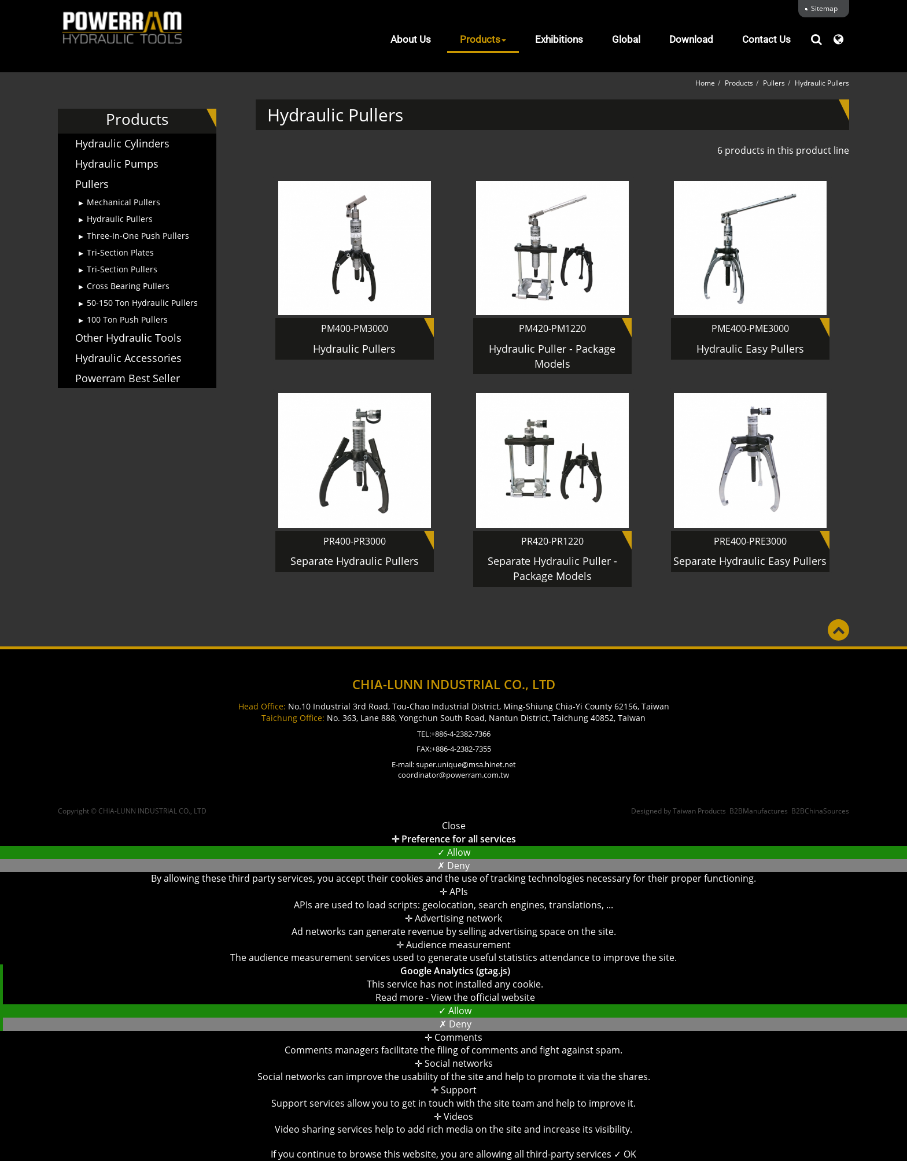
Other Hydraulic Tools (128, 338)
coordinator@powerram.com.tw (453, 775)
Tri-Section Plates (120, 252)
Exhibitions (559, 39)
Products (483, 39)
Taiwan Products (699, 811)
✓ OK (625, 1154)
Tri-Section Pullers (122, 269)
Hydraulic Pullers (120, 218)
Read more (400, 997)
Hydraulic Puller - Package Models (552, 356)
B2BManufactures (758, 811)
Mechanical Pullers (123, 202)
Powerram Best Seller (127, 378)
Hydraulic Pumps (116, 164)
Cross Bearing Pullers (128, 285)
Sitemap (824, 8)
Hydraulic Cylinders (122, 143)
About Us (410, 39)
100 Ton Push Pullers (127, 319)
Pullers (92, 184)
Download (691, 39)
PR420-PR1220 (552, 541)
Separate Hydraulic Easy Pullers (750, 561)
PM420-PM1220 (552, 328)
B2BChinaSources (820, 811)
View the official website (483, 997)
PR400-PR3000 (354, 541)
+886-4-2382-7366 (461, 734)
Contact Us (766, 39)
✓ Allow (453, 852)
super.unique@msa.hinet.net (466, 764)
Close (454, 825)
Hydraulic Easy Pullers (750, 349)
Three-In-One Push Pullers (138, 235)
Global (626, 39)
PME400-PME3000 (750, 328)
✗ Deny (453, 865)
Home (705, 83)
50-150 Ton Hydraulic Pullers (142, 302)
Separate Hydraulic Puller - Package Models (552, 568)
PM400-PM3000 (354, 328)
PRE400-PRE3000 (750, 541)
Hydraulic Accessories (128, 358)
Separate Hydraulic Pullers (354, 561)
